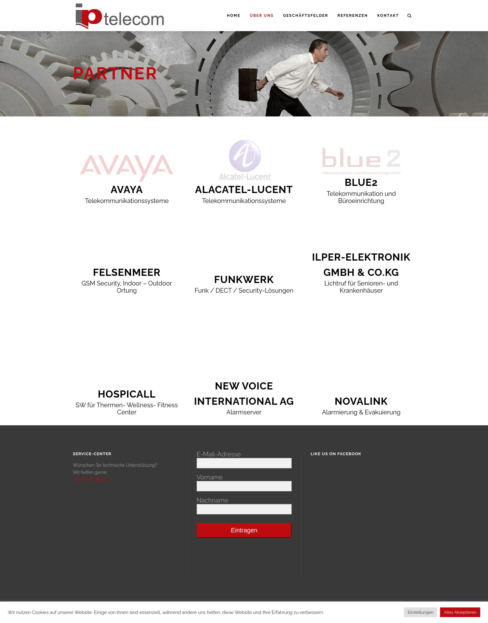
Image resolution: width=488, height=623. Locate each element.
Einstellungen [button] (420, 612)
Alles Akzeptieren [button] (460, 612)
